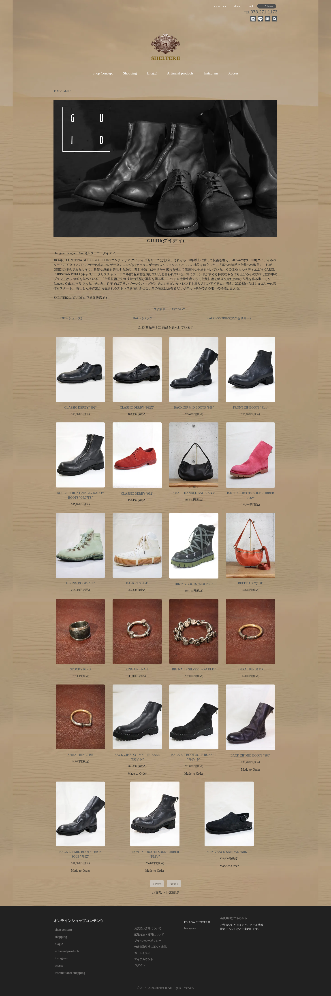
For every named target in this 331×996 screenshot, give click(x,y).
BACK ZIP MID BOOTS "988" (194, 407)
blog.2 (59, 944)
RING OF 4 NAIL (137, 669)
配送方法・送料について (149, 934)
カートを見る (142, 953)
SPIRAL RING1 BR (250, 669)
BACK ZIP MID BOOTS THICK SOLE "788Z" (80, 854)
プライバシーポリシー (147, 940)
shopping (61, 937)
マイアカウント (143, 959)
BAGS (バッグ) (143, 318)
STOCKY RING (80, 669)
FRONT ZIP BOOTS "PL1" (250, 407)
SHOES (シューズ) (69, 318)
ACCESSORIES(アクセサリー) (230, 318)
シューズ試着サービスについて (165, 309)
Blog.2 (152, 73)
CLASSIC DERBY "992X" (137, 407)
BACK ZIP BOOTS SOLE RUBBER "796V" (250, 496)
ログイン (139, 965)
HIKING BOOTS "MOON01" (194, 584)
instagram (61, 958)
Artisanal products (180, 73)
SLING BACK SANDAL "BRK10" (229, 852)
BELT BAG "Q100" (250, 583)
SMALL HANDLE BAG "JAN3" (194, 493)
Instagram (211, 73)
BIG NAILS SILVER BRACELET (194, 669)
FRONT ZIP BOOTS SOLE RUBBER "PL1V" (154, 854)
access (59, 965)
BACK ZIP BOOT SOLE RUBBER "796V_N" (137, 757)
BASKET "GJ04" (137, 583)
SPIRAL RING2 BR (80, 755)
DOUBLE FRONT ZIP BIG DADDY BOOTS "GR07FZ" (80, 495)
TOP (56, 91)
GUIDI (67, 91)
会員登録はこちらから (233, 918)
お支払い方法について (147, 928)
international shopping (70, 973)
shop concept (63, 929)
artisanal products (67, 951)
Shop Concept (103, 73)
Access (233, 73)
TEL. (260, 12)
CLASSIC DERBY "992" (80, 407)
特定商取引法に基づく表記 (150, 946)
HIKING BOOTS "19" (80, 583)
